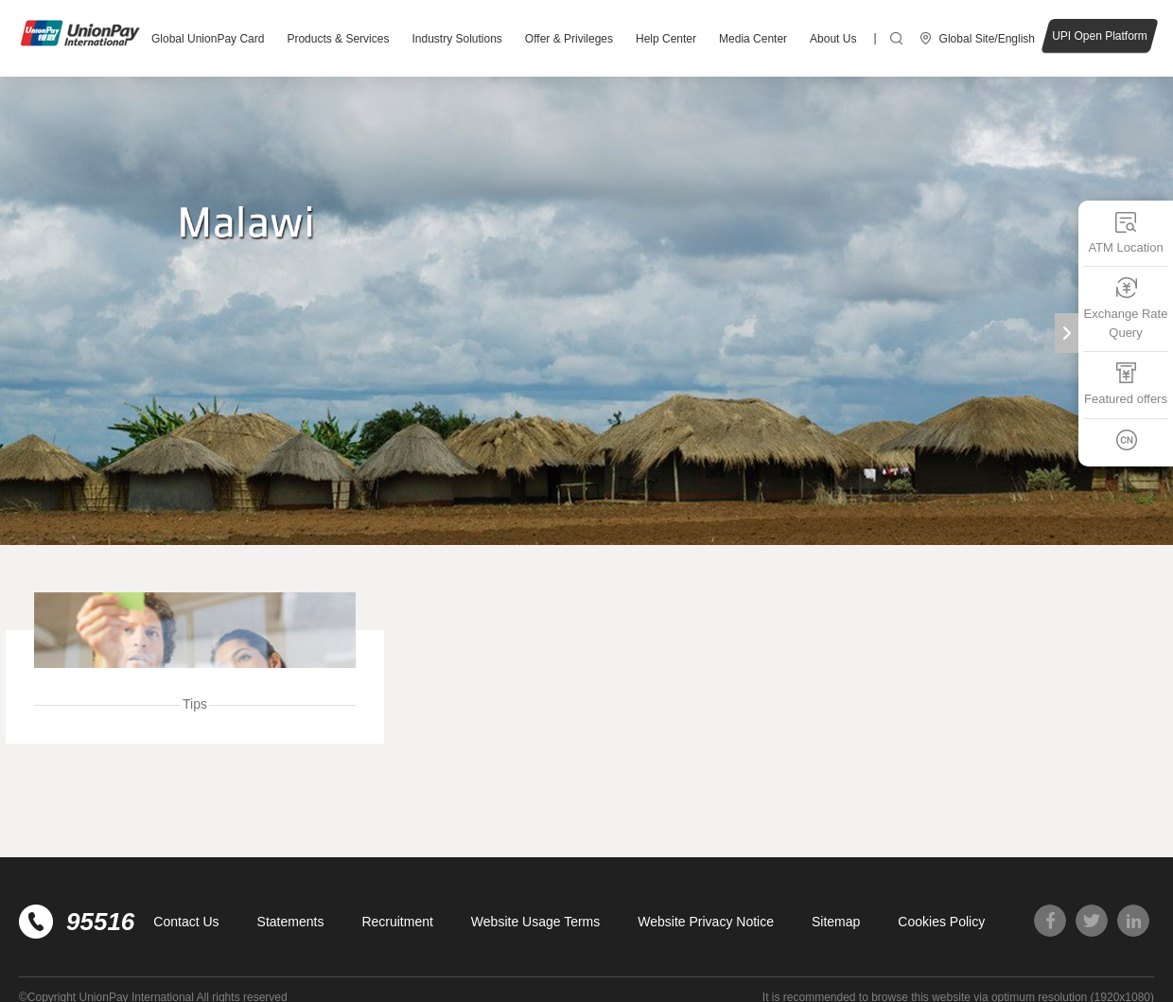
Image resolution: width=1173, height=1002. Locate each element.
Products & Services (338, 38)
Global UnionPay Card (207, 38)
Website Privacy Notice (706, 921)
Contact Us (186, 921)
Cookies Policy (941, 921)
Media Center (753, 38)
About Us (833, 38)
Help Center (666, 38)
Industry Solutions (456, 38)
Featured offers (1125, 383)
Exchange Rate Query (1126, 308)
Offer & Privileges (569, 38)
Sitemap (836, 921)
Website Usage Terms (535, 921)
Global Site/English (987, 38)
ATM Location (1125, 232)
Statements (290, 921)
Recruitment (396, 921)
